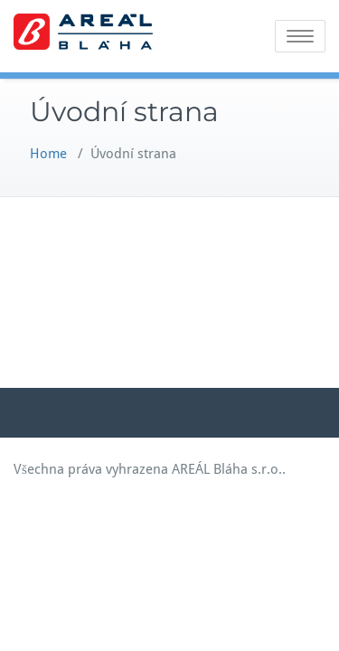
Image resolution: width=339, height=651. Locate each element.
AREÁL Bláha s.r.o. (227, 469)
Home (48, 154)
